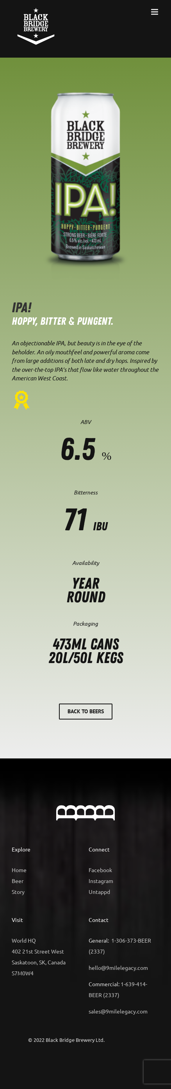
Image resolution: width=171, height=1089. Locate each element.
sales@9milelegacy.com (118, 1011)
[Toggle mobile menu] (155, 12)
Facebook (100, 869)
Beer (17, 880)
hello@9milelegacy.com (118, 967)
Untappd (99, 891)
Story (18, 891)
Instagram (101, 880)
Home (19, 869)
